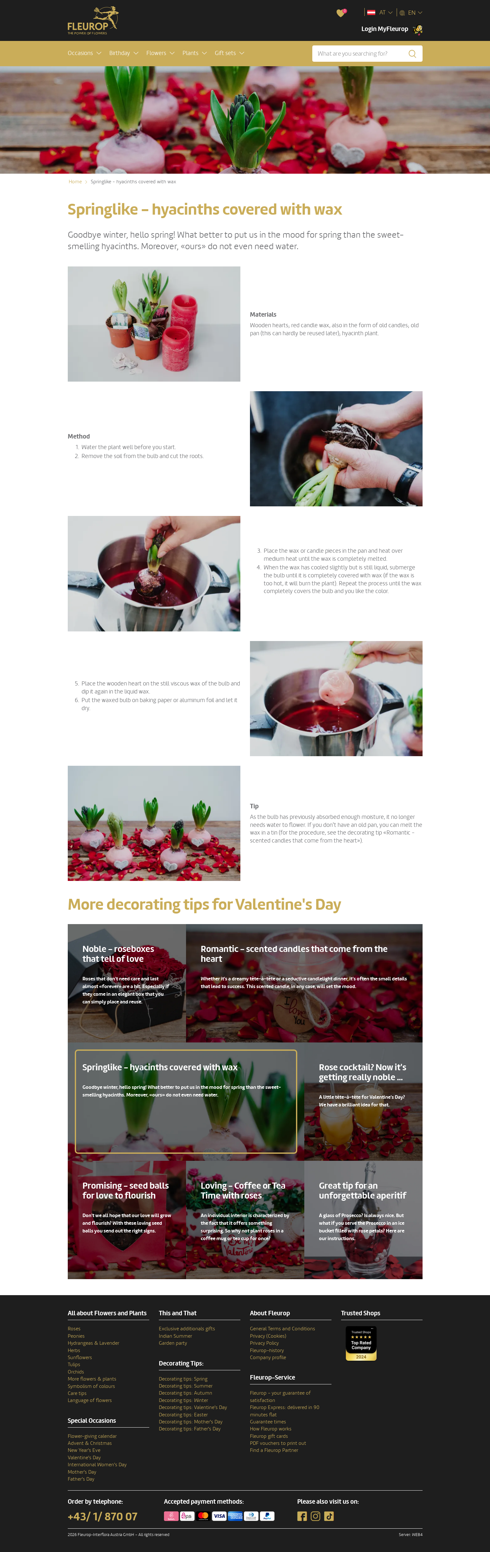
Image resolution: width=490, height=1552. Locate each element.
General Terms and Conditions (282, 1329)
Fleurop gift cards (269, 1436)
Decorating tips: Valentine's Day (193, 1407)
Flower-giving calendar (92, 1436)
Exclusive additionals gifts (187, 1329)
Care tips (77, 1393)
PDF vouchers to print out (278, 1443)
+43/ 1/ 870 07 (102, 1517)
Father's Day (81, 1479)
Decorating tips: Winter (183, 1400)
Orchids (76, 1372)
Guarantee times (268, 1422)
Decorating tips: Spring (183, 1379)
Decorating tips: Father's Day (190, 1429)
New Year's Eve (84, 1450)
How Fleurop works (271, 1429)
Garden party (173, 1343)
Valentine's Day (84, 1458)
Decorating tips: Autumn (185, 1393)
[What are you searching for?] (367, 53)
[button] (84, 53)
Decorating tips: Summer (186, 1386)
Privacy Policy (264, 1343)
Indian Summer (175, 1336)
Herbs (74, 1350)
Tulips (74, 1364)
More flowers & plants (92, 1379)
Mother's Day (82, 1472)
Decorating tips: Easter (183, 1415)
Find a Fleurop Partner (274, 1450)
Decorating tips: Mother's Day (190, 1422)
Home (75, 182)
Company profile (268, 1357)
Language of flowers (90, 1400)
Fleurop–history (267, 1350)
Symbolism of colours (91, 1386)
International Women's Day (97, 1465)
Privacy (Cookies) (268, 1336)
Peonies (76, 1336)
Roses (74, 1329)
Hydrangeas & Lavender (93, 1343)
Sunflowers (80, 1357)
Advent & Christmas (90, 1443)
